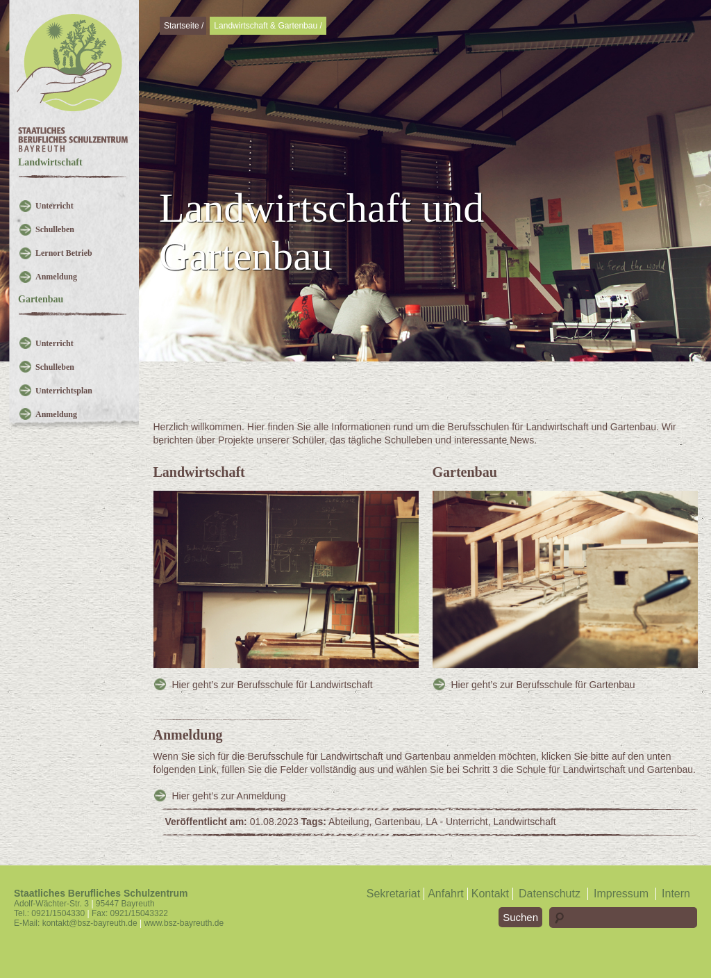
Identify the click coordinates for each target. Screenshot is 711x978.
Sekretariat (393, 893)
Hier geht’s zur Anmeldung (229, 795)
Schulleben (54, 229)
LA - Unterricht (456, 821)
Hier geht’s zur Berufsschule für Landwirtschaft (272, 684)
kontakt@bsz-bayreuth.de (89, 923)
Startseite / (183, 26)
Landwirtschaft (524, 821)
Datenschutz (549, 893)
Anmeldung (56, 277)
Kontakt (490, 893)
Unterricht (54, 206)
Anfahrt (446, 893)
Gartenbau (397, 821)
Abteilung (348, 821)
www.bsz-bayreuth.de (184, 923)
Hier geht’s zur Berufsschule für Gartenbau (543, 684)
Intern (676, 893)
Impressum (621, 893)
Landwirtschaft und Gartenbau (321, 232)
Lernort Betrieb (63, 253)
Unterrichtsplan (63, 391)
